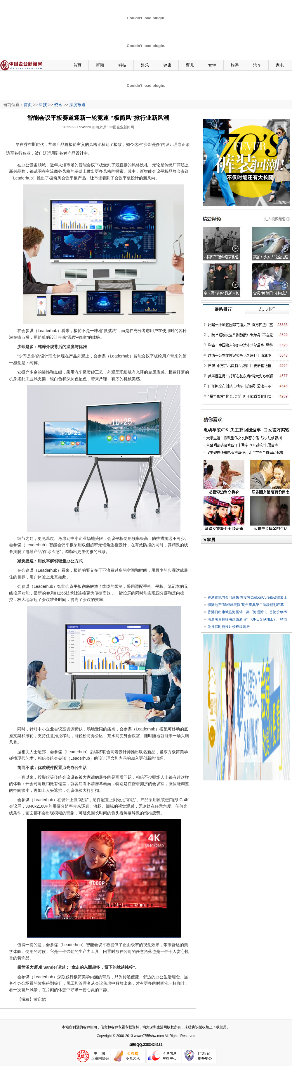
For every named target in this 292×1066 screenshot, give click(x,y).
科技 (122, 65)
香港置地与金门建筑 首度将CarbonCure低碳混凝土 (247, 597)
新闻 (100, 65)
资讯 (58, 104)
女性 (212, 65)
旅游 (235, 65)
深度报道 (77, 104)
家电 (280, 65)
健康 (167, 65)
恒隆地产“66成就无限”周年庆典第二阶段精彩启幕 (246, 605)
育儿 (190, 65)
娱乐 (145, 65)
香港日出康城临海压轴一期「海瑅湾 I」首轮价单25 (247, 612)
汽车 (257, 65)
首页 (77, 65)
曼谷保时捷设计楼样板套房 (229, 627)
